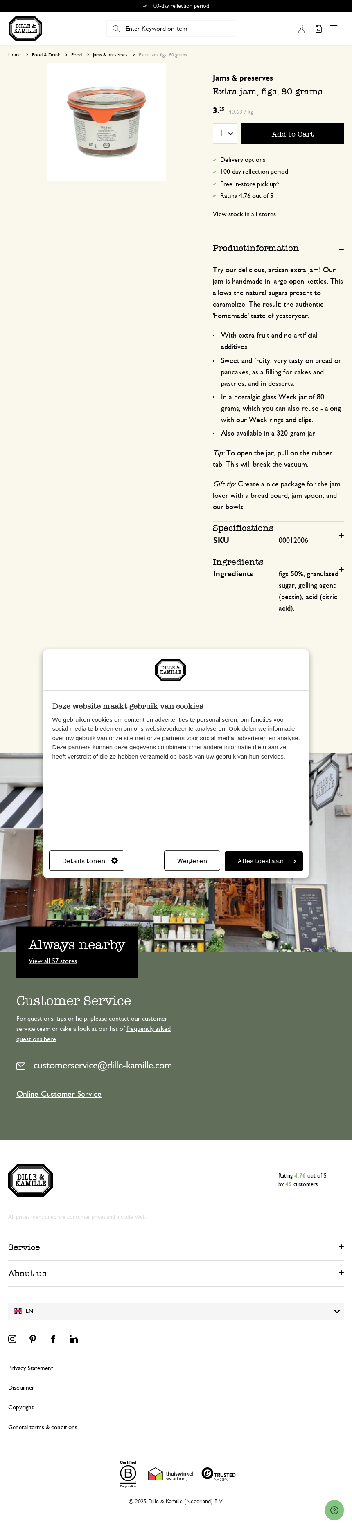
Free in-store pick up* (249, 184)
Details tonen (90, 861)
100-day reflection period (254, 171)
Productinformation (256, 248)
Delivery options (242, 160)
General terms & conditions (42, 1427)
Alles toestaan (266, 861)
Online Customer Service (59, 1094)
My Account (302, 29)
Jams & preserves (110, 54)
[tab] (278, 247)
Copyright (21, 1407)
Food (76, 54)
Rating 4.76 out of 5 (246, 196)
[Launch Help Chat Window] (334, 1511)
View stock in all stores (244, 214)
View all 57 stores (53, 960)
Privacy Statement (30, 1368)
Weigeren (192, 861)
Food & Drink (46, 54)
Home (14, 54)
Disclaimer (21, 1388)
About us (27, 1273)
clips (304, 420)
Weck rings (266, 420)
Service (24, 1247)
